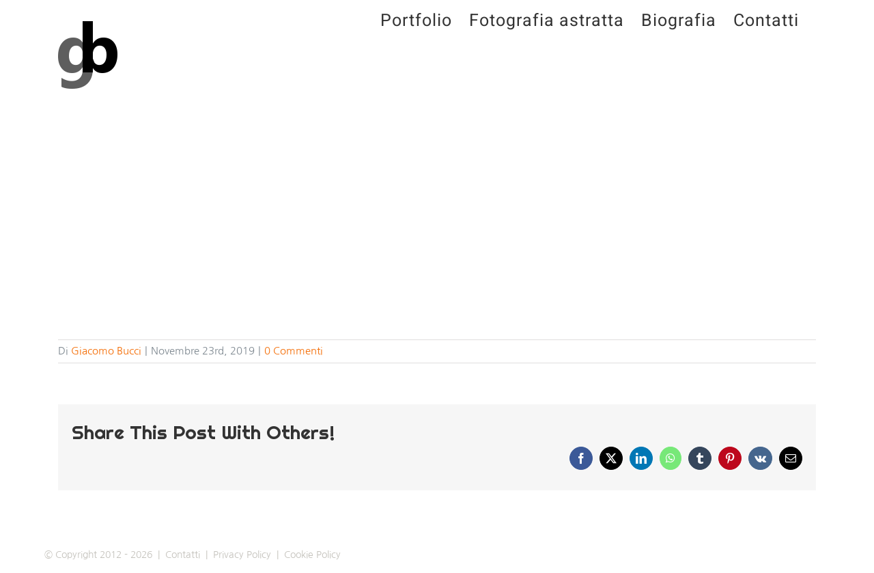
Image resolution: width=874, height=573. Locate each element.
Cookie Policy (312, 554)
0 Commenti (293, 351)
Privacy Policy (242, 554)
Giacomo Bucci (106, 351)
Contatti (182, 554)
